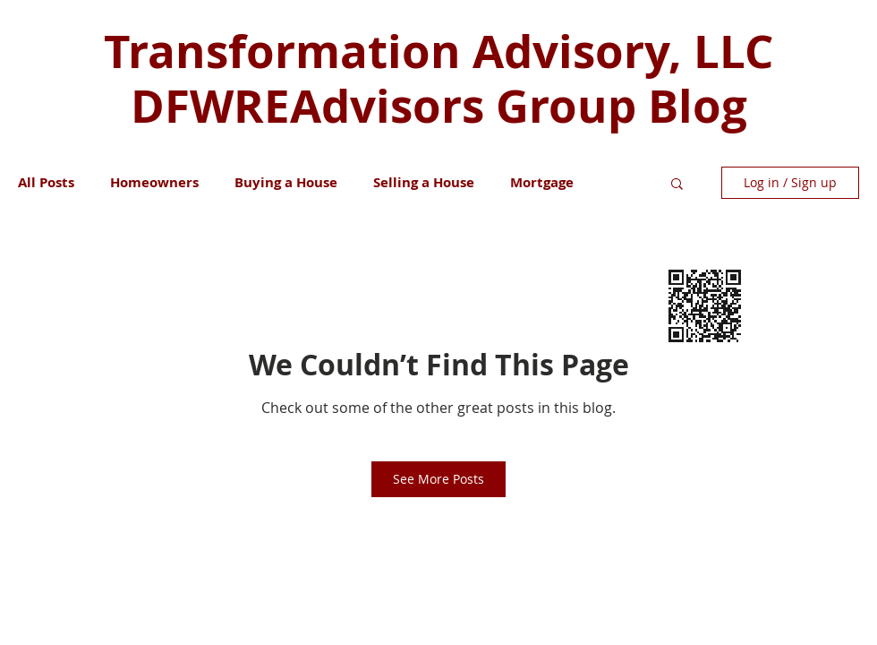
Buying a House (285, 183)
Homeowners (154, 183)
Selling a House (423, 183)
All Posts (46, 183)
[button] (676, 183)
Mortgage (542, 183)
